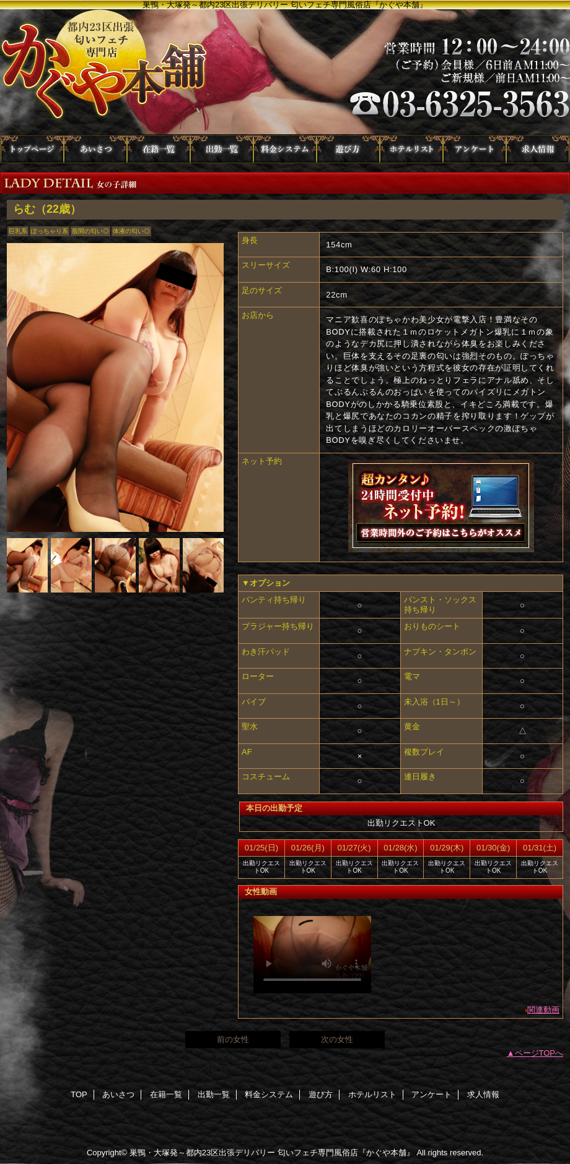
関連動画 (543, 1009)
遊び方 (348, 149)
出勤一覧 (221, 149)
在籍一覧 (158, 149)
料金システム (285, 149)
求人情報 (537, 149)
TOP (32, 149)
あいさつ (95, 149)
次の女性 (337, 1039)
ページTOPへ (539, 1053)
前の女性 (233, 1039)
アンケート (474, 149)
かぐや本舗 (285, 72)
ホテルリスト (411, 149)
